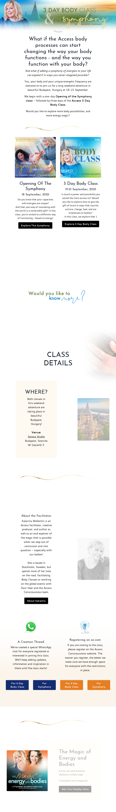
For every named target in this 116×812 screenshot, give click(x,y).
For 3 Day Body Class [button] (17, 685)
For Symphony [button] (44, 685)
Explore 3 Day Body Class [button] (80, 224)
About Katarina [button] (36, 600)
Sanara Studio (36, 436)
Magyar (58, 31)
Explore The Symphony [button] (35, 225)
